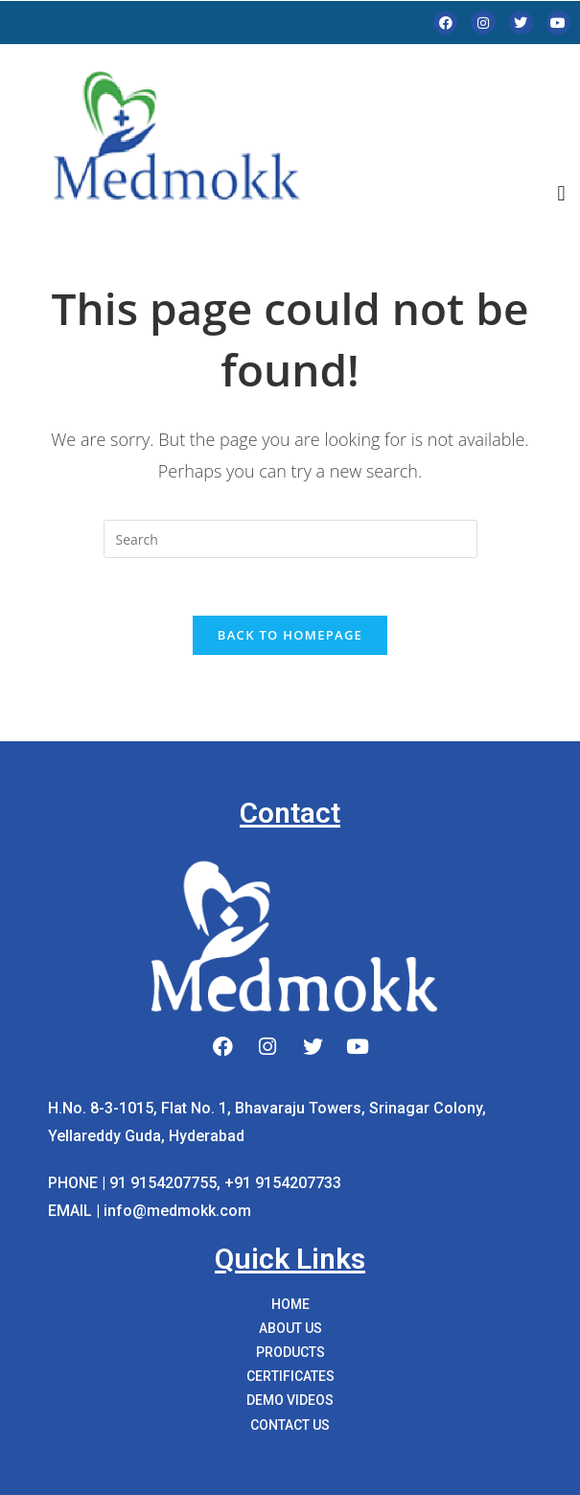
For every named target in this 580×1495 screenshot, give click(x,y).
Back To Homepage (290, 634)
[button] (561, 194)
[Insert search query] (290, 539)
